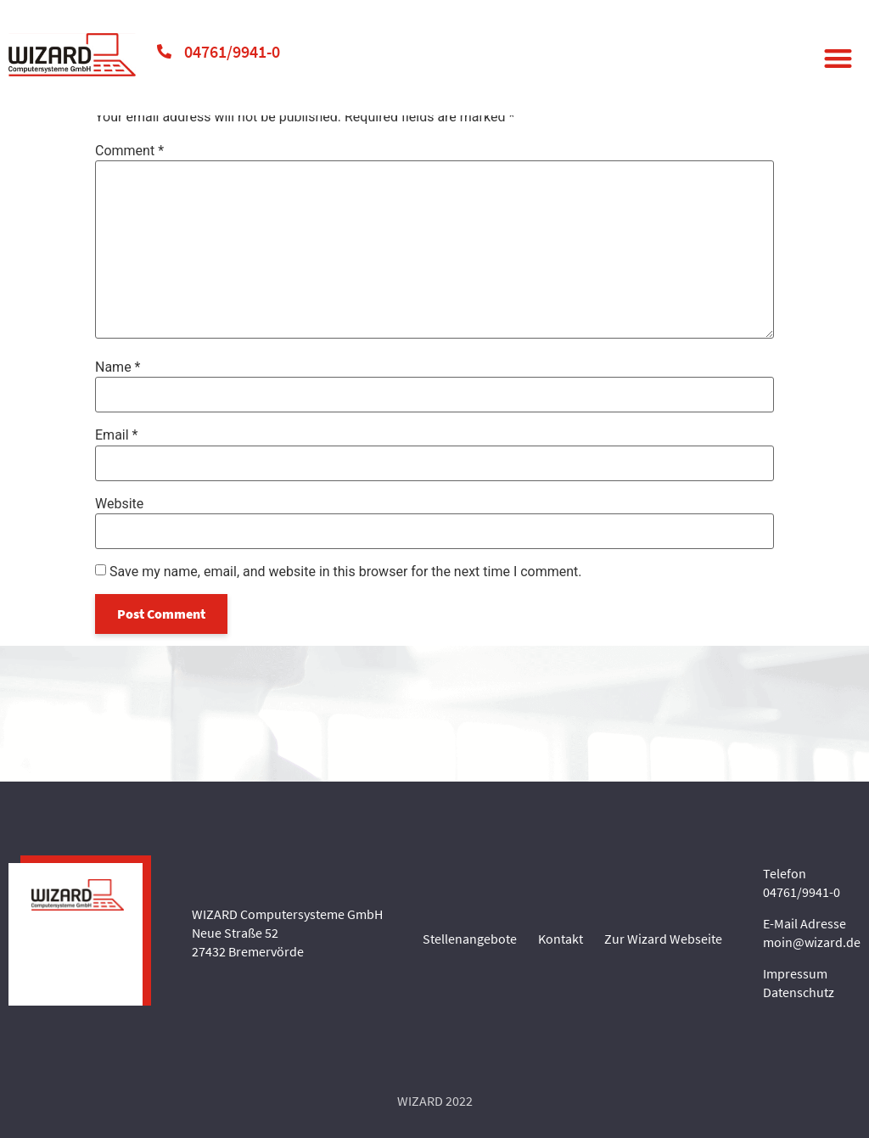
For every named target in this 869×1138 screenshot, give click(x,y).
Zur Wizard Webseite (663, 938)
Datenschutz (798, 992)
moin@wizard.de (812, 941)
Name (118, 367)
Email (116, 435)
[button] (838, 58)
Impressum (795, 973)
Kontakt (560, 938)
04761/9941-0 (232, 51)
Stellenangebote (470, 938)
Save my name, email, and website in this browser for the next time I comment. (345, 572)
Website (119, 504)
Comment (129, 151)
